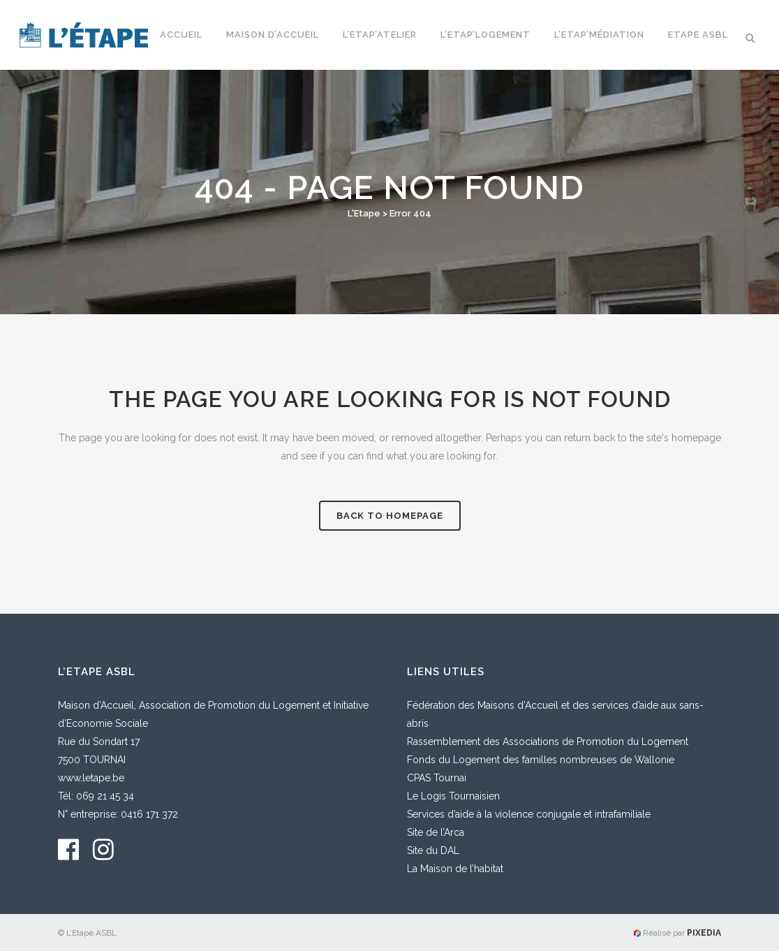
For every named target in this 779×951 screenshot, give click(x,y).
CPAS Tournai (436, 777)
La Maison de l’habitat (455, 868)
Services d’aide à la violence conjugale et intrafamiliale (529, 814)
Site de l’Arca (435, 832)
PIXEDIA (704, 933)
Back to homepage (389, 515)
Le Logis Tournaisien (453, 796)
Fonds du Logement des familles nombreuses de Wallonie (540, 759)
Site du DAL (433, 850)
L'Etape (364, 213)
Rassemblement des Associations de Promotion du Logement (547, 741)
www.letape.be (91, 777)
